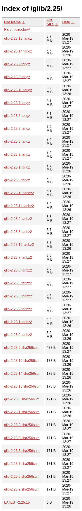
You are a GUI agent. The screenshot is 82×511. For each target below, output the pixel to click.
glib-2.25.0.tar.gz (17, 180)
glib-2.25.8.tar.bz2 (18, 232)
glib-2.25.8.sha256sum (22, 476)
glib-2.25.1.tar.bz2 (18, 322)
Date (66, 22)
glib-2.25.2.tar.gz (17, 154)
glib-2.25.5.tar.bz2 (18, 283)
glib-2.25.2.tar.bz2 (18, 309)
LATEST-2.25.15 (17, 502)
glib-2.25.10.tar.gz (18, 90)
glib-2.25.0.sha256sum (22, 399)
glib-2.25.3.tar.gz (17, 141)
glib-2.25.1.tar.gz (17, 167)
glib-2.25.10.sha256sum (23, 361)
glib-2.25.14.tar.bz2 (19, 206)
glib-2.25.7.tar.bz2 (18, 257)
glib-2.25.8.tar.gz (17, 77)
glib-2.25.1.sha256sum (22, 412)
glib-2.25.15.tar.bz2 (19, 193)
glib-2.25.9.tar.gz (17, 64)
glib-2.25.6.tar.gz (17, 116)
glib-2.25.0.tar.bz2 (18, 335)
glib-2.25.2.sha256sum (22, 425)
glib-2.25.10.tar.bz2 (19, 244)
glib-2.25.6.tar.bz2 (18, 270)
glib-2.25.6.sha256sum (22, 347)
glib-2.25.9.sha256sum (22, 489)
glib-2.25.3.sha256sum (22, 438)
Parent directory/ (17, 29)
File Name (12, 22)
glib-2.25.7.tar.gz (17, 103)
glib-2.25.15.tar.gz (18, 38)
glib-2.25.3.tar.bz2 (18, 296)
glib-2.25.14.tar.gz (18, 51)
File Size (50, 22)
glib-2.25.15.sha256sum (23, 386)
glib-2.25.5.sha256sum (22, 451)
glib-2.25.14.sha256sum (23, 373)
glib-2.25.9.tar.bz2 (18, 219)
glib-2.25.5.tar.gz (17, 128)
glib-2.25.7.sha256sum (22, 463)
